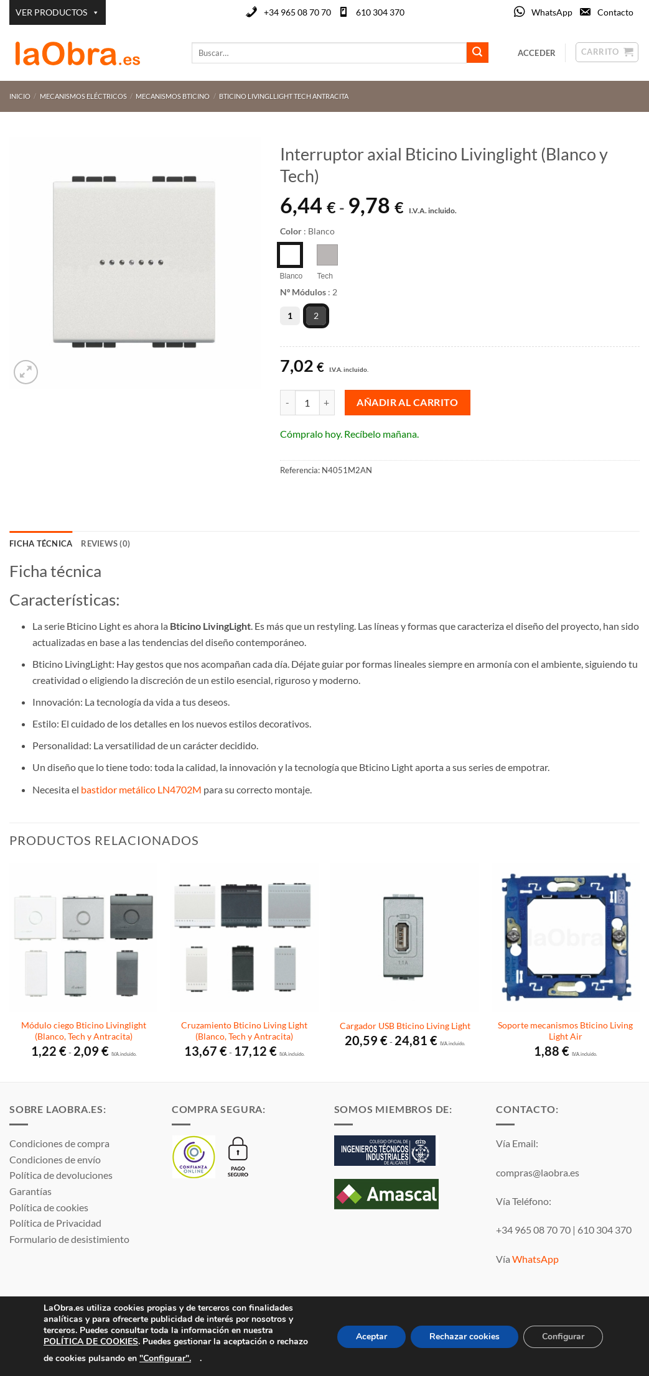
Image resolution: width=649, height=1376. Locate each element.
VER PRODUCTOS (58, 12)
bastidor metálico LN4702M (141, 789)
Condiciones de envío (55, 1159)
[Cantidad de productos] (307, 402)
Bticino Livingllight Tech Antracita (283, 96)
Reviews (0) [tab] (105, 543)
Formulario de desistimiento (69, 1239)
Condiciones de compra (59, 1143)
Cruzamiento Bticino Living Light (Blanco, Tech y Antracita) (244, 1031)
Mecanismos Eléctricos (83, 96)
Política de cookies (48, 1207)
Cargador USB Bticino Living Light (405, 1025)
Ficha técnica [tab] (40, 543)
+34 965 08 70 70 (297, 12)
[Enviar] (477, 52)
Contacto (615, 12)
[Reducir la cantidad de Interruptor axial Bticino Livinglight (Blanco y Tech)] (287, 402)
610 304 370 (380, 12)
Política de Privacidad (55, 1223)
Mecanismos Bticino (173, 96)
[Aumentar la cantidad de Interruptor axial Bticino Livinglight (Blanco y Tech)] (327, 402)
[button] (26, 372)
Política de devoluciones (61, 1175)
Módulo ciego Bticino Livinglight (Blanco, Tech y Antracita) (83, 1031)
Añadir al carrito (407, 402)
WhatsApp (551, 12)
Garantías (30, 1191)
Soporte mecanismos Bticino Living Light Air (565, 1031)
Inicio (19, 96)
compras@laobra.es (537, 1172)
